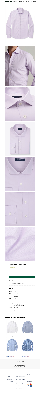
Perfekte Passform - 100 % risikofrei (21, 1)
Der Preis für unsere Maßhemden (20, 379)
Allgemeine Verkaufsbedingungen (10, 381)
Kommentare (8, 376)
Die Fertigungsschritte (19, 382)
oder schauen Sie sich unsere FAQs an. (20, 366)
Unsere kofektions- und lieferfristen (20, 376)
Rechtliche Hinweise (9, 379)
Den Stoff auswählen (19, 387)
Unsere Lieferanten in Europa (20, 388)
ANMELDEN (27, 1)
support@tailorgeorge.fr (20, 365)
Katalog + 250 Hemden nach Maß (15, 1)
